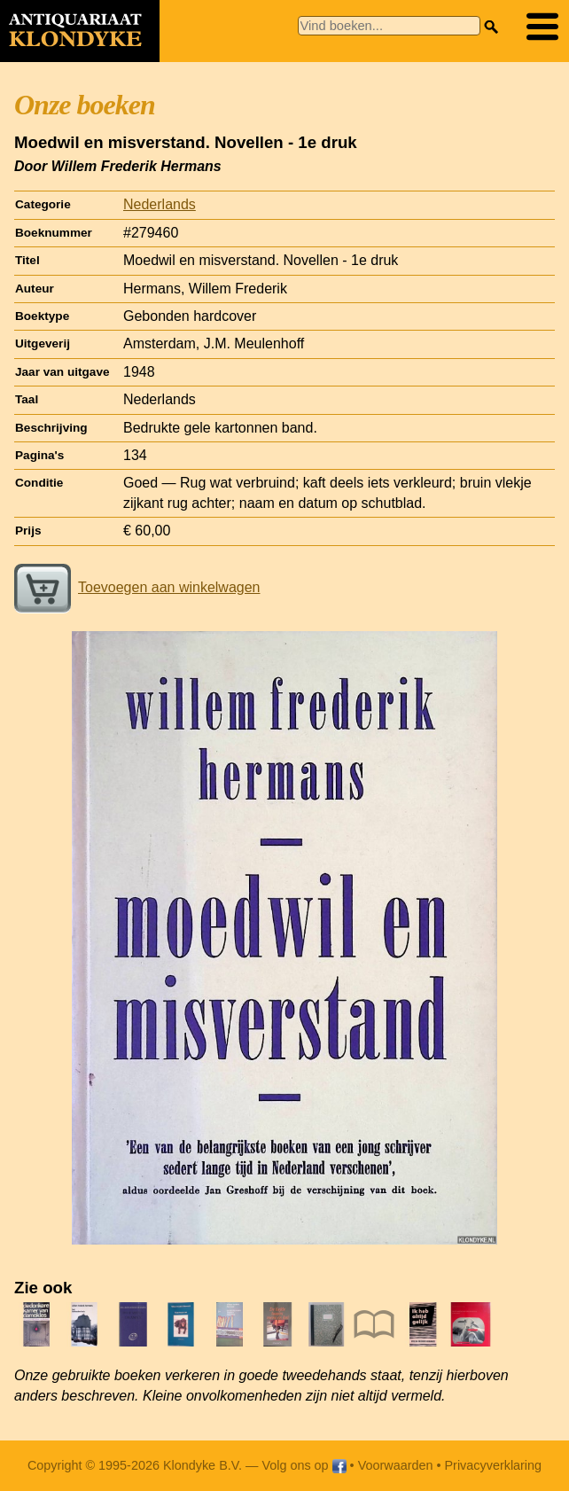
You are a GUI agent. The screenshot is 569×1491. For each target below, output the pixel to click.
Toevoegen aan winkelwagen (137, 587)
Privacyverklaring (493, 1465)
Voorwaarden (395, 1465)
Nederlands (159, 204)
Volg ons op (303, 1465)
